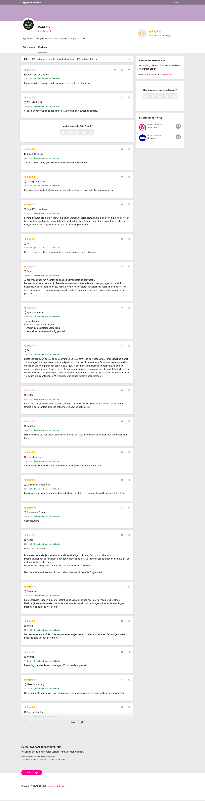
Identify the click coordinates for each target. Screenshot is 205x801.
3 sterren (80, 133)
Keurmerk (53, 786)
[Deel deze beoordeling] (124, 70)
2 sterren (73, 133)
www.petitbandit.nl (44, 31)
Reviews (42, 47)
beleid (152, 75)
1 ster (66, 133)
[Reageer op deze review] (120, 70)
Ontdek (32, 773)
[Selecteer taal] (178, 2)
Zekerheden (29, 47)
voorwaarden (168, 75)
